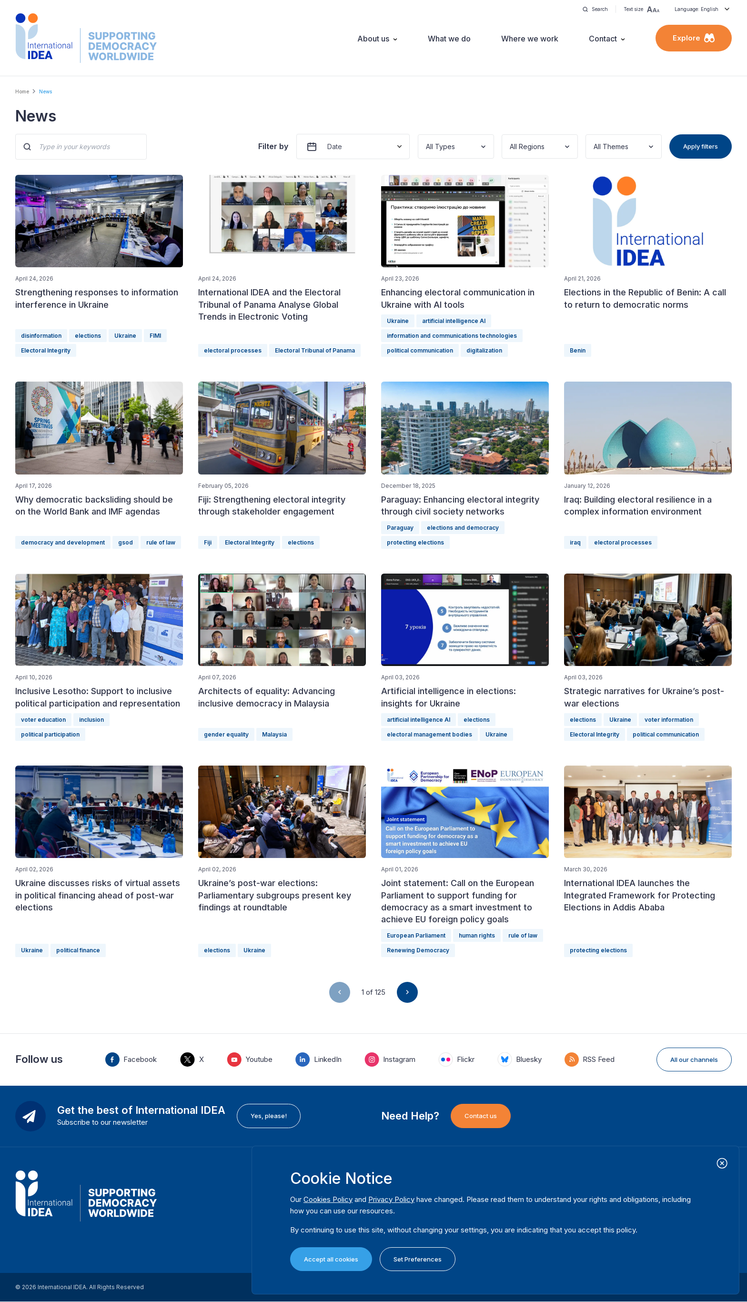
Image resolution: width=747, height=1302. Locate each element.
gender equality (226, 734)
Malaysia (274, 734)
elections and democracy (463, 527)
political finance (78, 950)
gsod (125, 542)
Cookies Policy (328, 1199)
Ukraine (125, 335)
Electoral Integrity (46, 350)
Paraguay (400, 527)
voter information (669, 719)
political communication (420, 350)
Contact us (480, 1116)
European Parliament (416, 935)
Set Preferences (418, 1259)
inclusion (91, 719)
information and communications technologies (452, 335)
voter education (43, 719)
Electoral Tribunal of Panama (315, 350)
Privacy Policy (391, 1199)
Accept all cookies (331, 1259)
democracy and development (63, 542)
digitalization (484, 350)
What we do (449, 38)
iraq (575, 542)
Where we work (529, 38)
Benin (577, 350)
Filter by (273, 146)
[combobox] (427, 146)
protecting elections (415, 542)
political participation (50, 734)
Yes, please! (269, 1116)
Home (22, 91)
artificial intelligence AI (453, 320)
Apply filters (700, 146)
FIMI (155, 335)
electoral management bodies (429, 734)
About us (373, 38)
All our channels (694, 1059)
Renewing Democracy (418, 950)
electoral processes (233, 350)
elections (88, 335)
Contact (603, 38)
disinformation (41, 335)
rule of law (160, 542)
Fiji (208, 542)
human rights (477, 935)
